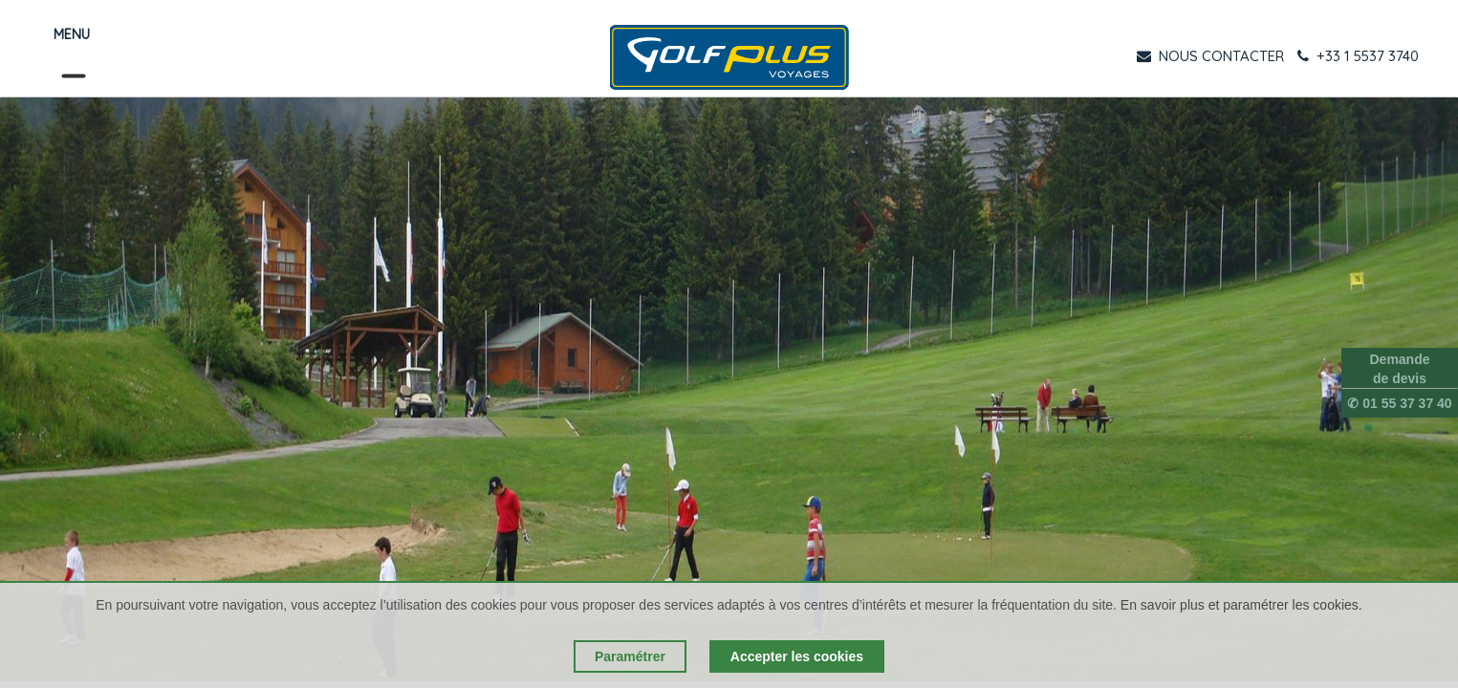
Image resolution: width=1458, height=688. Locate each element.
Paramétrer (630, 656)
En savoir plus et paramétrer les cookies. (1241, 605)
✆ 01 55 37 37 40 (1399, 403)
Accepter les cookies (796, 656)
